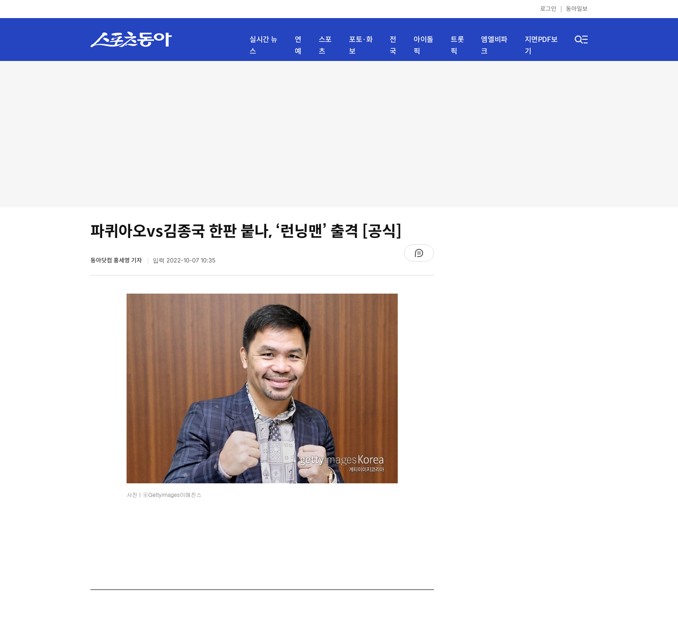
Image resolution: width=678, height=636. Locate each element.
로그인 (548, 9)
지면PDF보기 (541, 45)
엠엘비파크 (494, 45)
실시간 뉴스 (264, 45)
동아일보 (577, 9)
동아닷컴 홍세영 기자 (116, 260)
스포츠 (325, 45)
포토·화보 (360, 45)
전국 (393, 45)
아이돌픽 (423, 45)
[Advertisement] (339, 133)
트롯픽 (457, 45)
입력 (184, 260)
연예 (298, 45)
